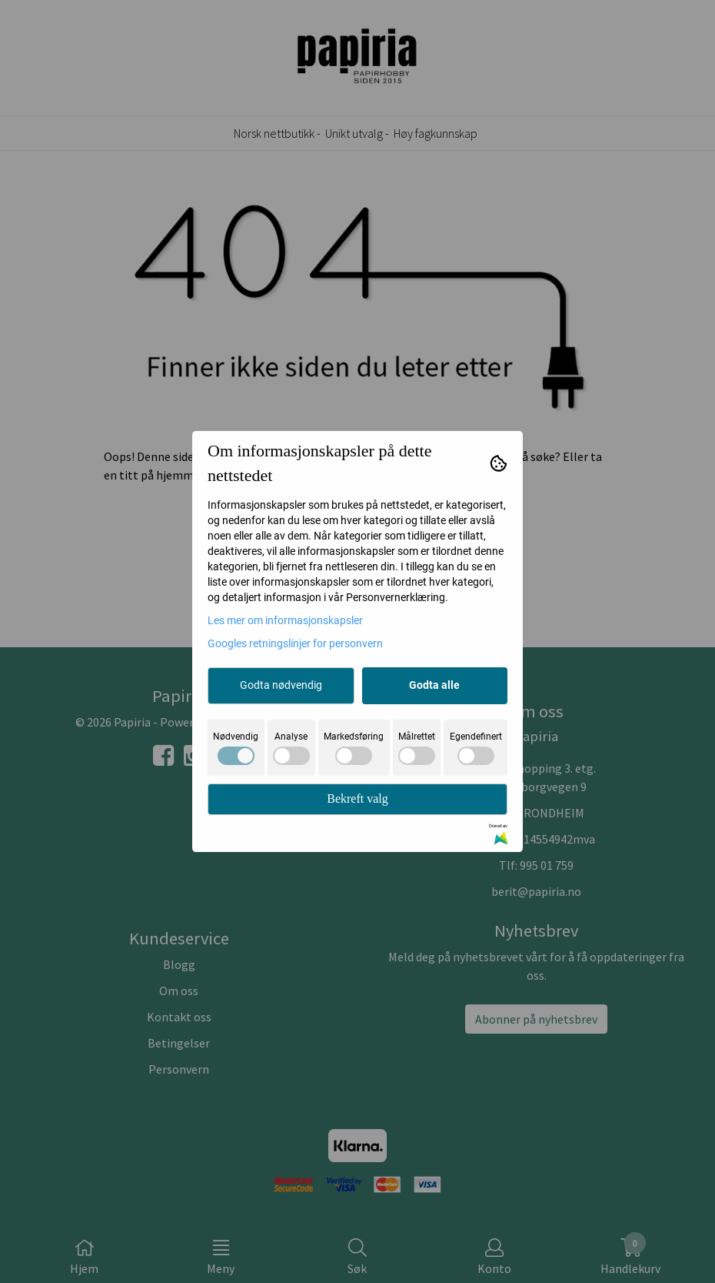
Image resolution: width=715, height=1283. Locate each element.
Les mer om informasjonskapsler (285, 620)
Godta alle (434, 685)
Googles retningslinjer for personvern (295, 643)
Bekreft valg (357, 798)
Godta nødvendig (281, 685)
